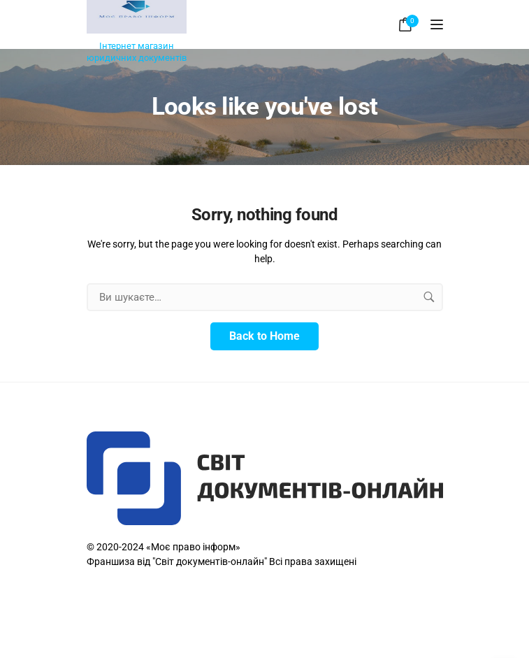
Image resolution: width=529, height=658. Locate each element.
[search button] (429, 297)
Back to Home (264, 336)
